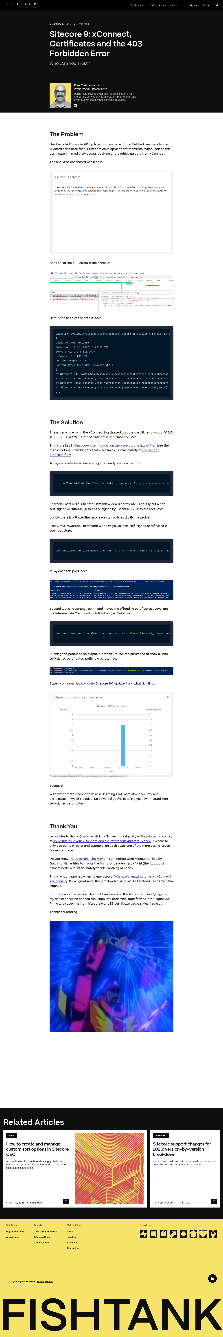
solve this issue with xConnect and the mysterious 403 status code (102, 841)
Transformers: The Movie (87, 858)
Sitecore (77, 144)
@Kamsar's (121, 876)
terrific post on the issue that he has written (124, 445)
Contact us (73, 1248)
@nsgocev (86, 836)
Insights (192, 5)
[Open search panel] (217, 5)
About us (72, 1242)
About (176, 5)
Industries (157, 5)
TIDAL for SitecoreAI (45, 1231)
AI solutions (12, 1237)
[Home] (20, 5)
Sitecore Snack (42, 1237)
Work (206, 5)
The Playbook (41, 1242)
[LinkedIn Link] (212, 1278)
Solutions (137, 5)
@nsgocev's (83, 445)
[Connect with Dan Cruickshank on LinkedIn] (75, 105)
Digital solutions (15, 1231)
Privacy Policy (45, 1281)
